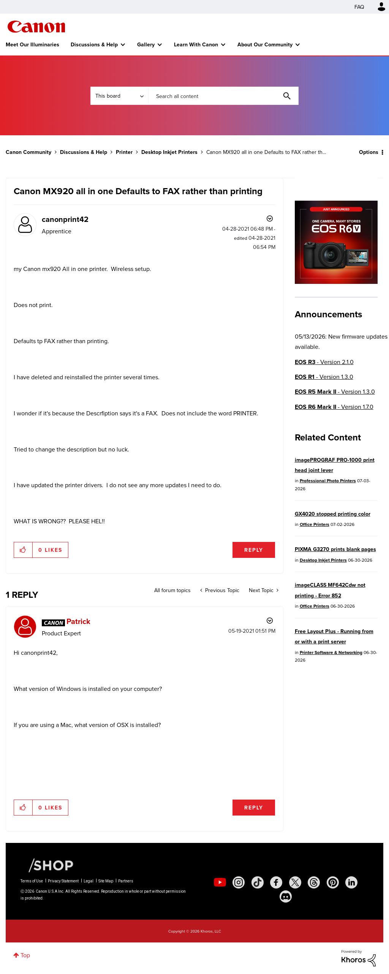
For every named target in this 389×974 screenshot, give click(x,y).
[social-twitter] (295, 882)
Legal (88, 881)
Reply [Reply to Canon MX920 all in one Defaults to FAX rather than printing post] (253, 550)
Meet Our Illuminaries (32, 44)
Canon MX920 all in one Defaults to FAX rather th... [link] (266, 152)
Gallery (146, 44)
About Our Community (265, 44)
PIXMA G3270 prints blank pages (335, 549)
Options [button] (368, 152)
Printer (124, 152)
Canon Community (36, 26)
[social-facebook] (276, 882)
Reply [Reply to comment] (253, 807)
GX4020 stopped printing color (332, 514)
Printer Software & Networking (331, 652)
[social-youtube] (220, 882)
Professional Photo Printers (328, 480)
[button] (23, 549)
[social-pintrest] (333, 882)
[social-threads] (314, 882)
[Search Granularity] (119, 96)
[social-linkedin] (351, 882)
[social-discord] (286, 896)
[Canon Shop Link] (47, 865)
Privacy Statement (63, 881)
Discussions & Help (94, 44)
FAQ (359, 7)
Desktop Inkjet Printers (169, 152)
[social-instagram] (238, 882)
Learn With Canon (196, 44)
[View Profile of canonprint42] (65, 219)
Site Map (105, 881)
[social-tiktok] (257, 882)
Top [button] (25, 955)
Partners (125, 881)
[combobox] (223, 96)
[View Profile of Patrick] (78, 621)
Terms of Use (32, 881)
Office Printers (314, 524)
